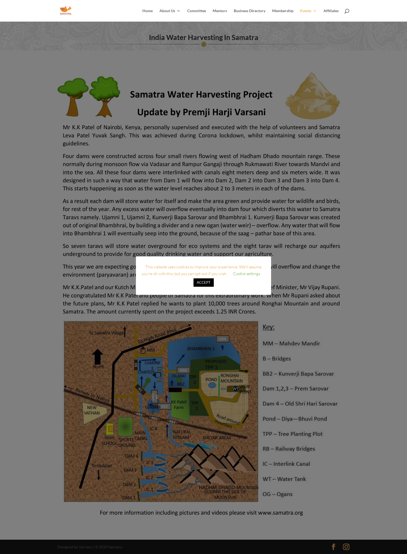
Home (147, 11)
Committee (196, 11)
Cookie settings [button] (246, 273)
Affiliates (331, 11)
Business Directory (249, 11)
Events (305, 11)
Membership (282, 11)
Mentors (220, 11)
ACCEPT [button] (204, 282)
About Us (167, 11)
